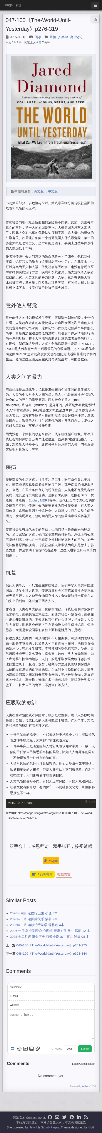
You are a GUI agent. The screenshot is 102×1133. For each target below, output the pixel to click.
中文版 (53, 191)
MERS (44, 500)
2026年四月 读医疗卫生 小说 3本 (34, 913)
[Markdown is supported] (13, 1049)
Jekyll (33, 1127)
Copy (92, 801)
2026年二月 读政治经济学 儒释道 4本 (37, 925)
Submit (85, 1049)
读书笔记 (76, 37)
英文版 (39, 191)
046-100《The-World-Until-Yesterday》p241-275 (51, 945)
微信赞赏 (63, 874)
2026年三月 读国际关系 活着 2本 (34, 919)
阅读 (38, 37)
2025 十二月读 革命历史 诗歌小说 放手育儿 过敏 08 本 (49, 937)
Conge (8, 5)
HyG (91, 1127)
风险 (53, 37)
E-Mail (14, 996)
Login (70, 1049)
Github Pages (50, 1127)
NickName (16, 987)
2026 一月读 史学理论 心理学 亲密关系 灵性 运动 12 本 (50, 931)
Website (14, 1005)
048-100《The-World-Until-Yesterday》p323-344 (51, 954)
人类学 (63, 37)
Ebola (32, 500)
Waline (85, 1087)
